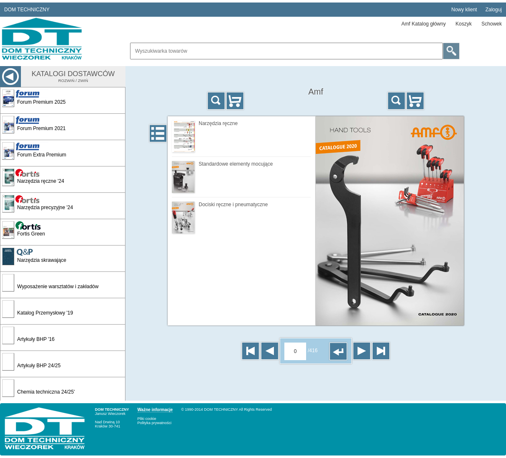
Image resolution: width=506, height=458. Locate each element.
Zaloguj (494, 10)
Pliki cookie (147, 419)
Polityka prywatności (155, 423)
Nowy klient (464, 10)
